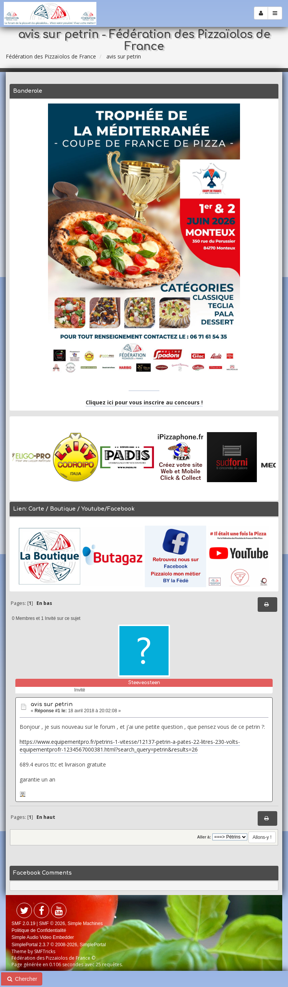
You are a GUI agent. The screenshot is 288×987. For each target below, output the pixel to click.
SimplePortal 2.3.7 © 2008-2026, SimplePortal (59, 944)
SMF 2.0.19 (23, 923)
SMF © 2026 (52, 923)
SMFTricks (44, 951)
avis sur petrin (52, 704)
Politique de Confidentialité (39, 930)
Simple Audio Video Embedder (43, 937)
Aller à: (204, 837)
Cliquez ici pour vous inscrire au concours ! (144, 402)
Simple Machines (85, 923)
